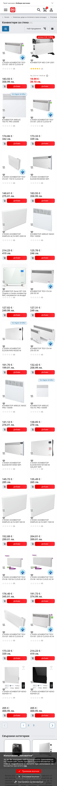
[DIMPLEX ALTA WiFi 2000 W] (14, 219)
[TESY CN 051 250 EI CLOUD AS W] (42, 620)
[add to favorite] (5, 60)
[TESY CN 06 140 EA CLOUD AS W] (42, 562)
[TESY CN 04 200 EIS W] (42, 276)
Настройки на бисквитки (28, 781)
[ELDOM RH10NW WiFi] (14, 448)
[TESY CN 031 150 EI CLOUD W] (14, 162)
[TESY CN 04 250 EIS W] (42, 334)
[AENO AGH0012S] (42, 677)
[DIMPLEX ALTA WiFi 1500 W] (42, 505)
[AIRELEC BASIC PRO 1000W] (42, 219)
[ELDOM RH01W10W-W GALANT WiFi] (42, 448)
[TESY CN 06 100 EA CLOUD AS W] (14, 562)
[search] (38, 9)
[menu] (5, 9)
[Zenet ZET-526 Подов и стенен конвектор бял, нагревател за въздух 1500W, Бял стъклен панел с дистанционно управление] (14, 276)
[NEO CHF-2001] (42, 48)
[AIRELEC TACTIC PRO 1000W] (42, 391)
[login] (51, 9)
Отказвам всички (28, 776)
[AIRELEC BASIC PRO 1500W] (14, 391)
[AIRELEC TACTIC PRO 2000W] (14, 105)
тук (25, 766)
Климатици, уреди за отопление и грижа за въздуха (28, 17)
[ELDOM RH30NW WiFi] (42, 162)
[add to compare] (5, 53)
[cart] (45, 9)
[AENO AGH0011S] (14, 677)
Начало (5, 17)
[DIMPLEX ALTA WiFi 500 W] (14, 505)
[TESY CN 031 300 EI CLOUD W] (14, 620)
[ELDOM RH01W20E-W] (14, 334)
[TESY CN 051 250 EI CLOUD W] (42, 105)
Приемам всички (28, 771)
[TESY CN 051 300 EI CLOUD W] (14, 48)
